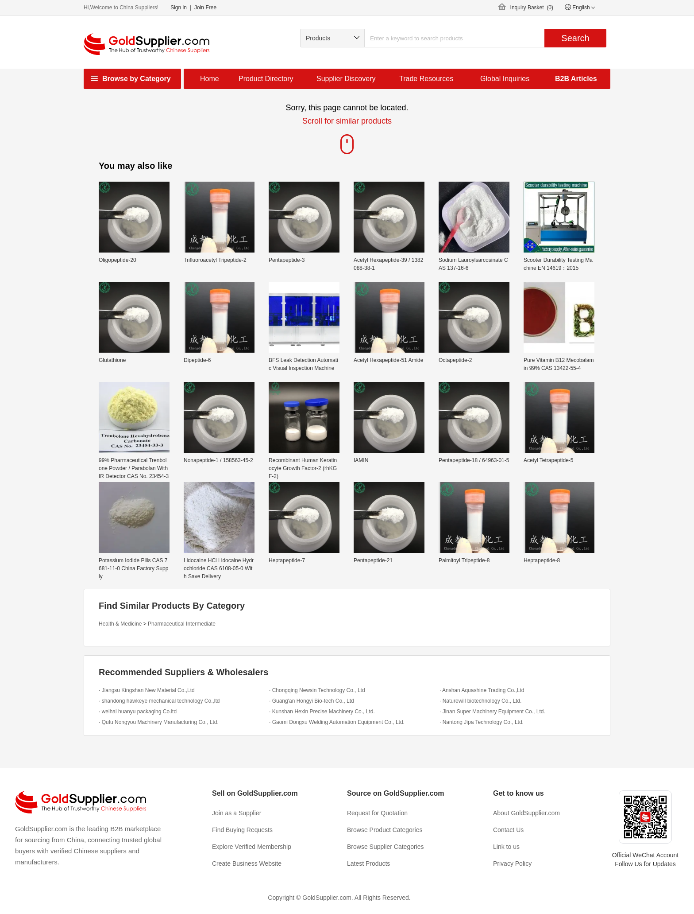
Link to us (506, 846)
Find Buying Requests (242, 829)
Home (209, 78)
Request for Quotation (377, 813)
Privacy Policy (512, 863)
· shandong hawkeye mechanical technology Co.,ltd (159, 701)
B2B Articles (576, 78)
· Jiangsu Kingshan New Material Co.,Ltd (147, 690)
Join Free (205, 7)
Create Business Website (246, 863)
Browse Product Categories (384, 829)
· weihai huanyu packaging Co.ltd (138, 711)
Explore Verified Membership (251, 846)
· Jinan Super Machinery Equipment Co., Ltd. (492, 711)
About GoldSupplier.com (526, 813)
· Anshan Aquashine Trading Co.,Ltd (482, 690)
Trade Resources (426, 78)
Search (575, 38)
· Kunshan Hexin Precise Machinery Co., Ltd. (322, 711)
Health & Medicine (120, 624)
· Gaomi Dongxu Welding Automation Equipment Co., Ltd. (337, 722)
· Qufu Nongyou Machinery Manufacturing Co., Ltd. (159, 722)
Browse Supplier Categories (385, 846)
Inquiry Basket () (531, 7)
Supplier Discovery (345, 78)
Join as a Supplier (236, 813)
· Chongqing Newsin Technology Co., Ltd (317, 690)
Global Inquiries (504, 78)
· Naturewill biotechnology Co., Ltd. (480, 701)
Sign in (178, 7)
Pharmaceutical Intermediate (182, 624)
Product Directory (266, 78)
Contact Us (508, 829)
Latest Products (368, 863)
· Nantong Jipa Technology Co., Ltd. (482, 722)
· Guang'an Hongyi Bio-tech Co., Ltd (311, 701)
